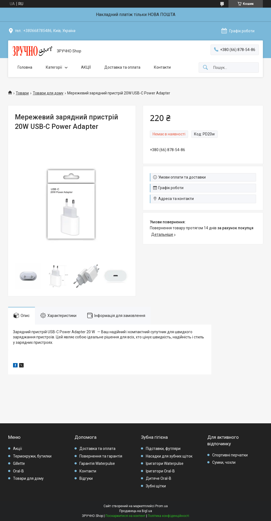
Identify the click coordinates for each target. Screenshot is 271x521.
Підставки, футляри (163, 448)
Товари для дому (48, 93)
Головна (25, 67)
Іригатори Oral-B (160, 471)
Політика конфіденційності (168, 516)
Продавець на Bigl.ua (135, 511)
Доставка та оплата (122, 67)
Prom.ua (161, 506)
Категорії (54, 67)
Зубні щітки (156, 486)
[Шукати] (205, 67)
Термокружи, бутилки (32, 456)
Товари (22, 93)
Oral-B (18, 471)
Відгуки (86, 478)
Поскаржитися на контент (125, 516)
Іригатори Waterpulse (164, 463)
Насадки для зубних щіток (169, 456)
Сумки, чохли (223, 462)
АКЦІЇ (86, 67)
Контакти (162, 67)
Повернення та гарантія (100, 456)
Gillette (19, 463)
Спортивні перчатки (230, 455)
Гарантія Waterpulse (97, 463)
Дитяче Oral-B (158, 478)
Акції (17, 448)
